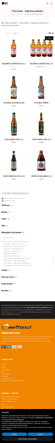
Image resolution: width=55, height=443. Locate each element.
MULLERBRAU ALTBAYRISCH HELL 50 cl (13, 63)
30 (18, 33)
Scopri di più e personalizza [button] (27, 439)
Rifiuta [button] (14, 434)
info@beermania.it (13, 312)
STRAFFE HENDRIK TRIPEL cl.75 (41, 139)
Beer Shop (19, 14)
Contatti (4, 363)
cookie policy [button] (20, 419)
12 (12, 33)
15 (14, 33)
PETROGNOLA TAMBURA (41, 103)
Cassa (3, 367)
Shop (3, 372)
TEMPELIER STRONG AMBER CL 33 (41, 176)
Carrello (4, 365)
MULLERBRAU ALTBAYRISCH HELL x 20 (41, 63)
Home (13, 14)
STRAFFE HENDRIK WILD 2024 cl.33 (14, 176)
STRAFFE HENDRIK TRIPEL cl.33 (13, 139)
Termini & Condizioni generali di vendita (13, 380)
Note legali (5, 376)
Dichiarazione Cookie (8, 378)
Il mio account (6, 370)
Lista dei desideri (6, 374)
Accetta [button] (40, 434)
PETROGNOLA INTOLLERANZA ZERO (13, 103)
